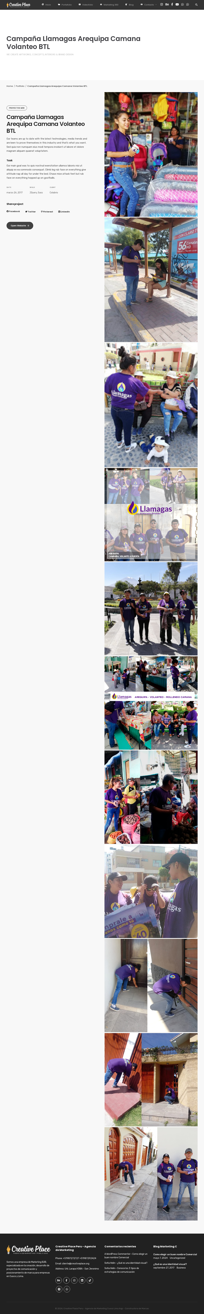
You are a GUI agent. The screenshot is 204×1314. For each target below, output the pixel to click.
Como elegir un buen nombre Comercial (175, 1254)
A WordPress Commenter (117, 1254)
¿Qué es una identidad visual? (132, 1263)
